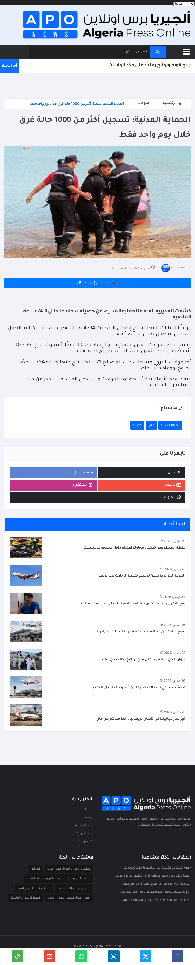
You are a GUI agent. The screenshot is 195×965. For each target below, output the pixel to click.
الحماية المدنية (170, 425)
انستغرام (82, 484)
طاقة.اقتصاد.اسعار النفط (33, 888)
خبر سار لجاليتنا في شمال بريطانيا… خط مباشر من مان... (139, 719)
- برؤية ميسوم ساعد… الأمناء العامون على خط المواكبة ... (155, 892)
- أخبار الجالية (85, 810)
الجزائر (36, 869)
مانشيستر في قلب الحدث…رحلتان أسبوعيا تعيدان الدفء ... (137, 688)
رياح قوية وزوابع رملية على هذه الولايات (149, 65)
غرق (151, 425)
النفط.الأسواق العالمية (25, 898)
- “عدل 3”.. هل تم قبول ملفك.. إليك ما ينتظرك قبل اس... (155, 900)
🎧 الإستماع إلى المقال (97, 283)
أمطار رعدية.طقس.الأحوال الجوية (68, 898)
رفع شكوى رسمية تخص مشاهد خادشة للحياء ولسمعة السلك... (131, 604)
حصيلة (137, 425)
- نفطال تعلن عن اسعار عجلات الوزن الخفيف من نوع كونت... (152, 876)
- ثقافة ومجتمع (83, 842)
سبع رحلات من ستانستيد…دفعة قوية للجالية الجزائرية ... (138, 632)
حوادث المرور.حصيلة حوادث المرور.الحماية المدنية (58, 878)
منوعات (143, 103)
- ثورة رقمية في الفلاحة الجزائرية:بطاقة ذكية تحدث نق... (156, 868)
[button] (187, 51)
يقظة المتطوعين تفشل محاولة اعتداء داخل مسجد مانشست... (133, 548)
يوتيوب (173, 484)
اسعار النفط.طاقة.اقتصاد (73, 888)
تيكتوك (172, 497)
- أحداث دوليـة (85, 834)
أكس (174, 472)
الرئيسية (172, 104)
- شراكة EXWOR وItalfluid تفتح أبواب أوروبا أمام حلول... (156, 884)
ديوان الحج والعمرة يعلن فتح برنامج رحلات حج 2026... (142, 660)
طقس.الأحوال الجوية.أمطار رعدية (68, 869)
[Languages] (184, 4)
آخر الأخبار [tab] (174, 524)
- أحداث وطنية (84, 826)
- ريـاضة (89, 818)
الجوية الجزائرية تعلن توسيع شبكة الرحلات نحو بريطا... (140, 576)
